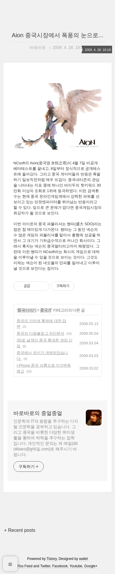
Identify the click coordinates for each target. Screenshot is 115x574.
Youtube (75, 566)
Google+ (90, 566)
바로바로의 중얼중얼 (37, 413)
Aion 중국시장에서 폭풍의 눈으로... (57, 35)
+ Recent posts (19, 530)
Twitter (45, 566)
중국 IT (45, 310)
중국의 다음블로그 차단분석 (40, 333)
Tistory (52, 559)
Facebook (60, 566)
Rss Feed (25, 566)
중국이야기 (26, 310)
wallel (83, 559)
